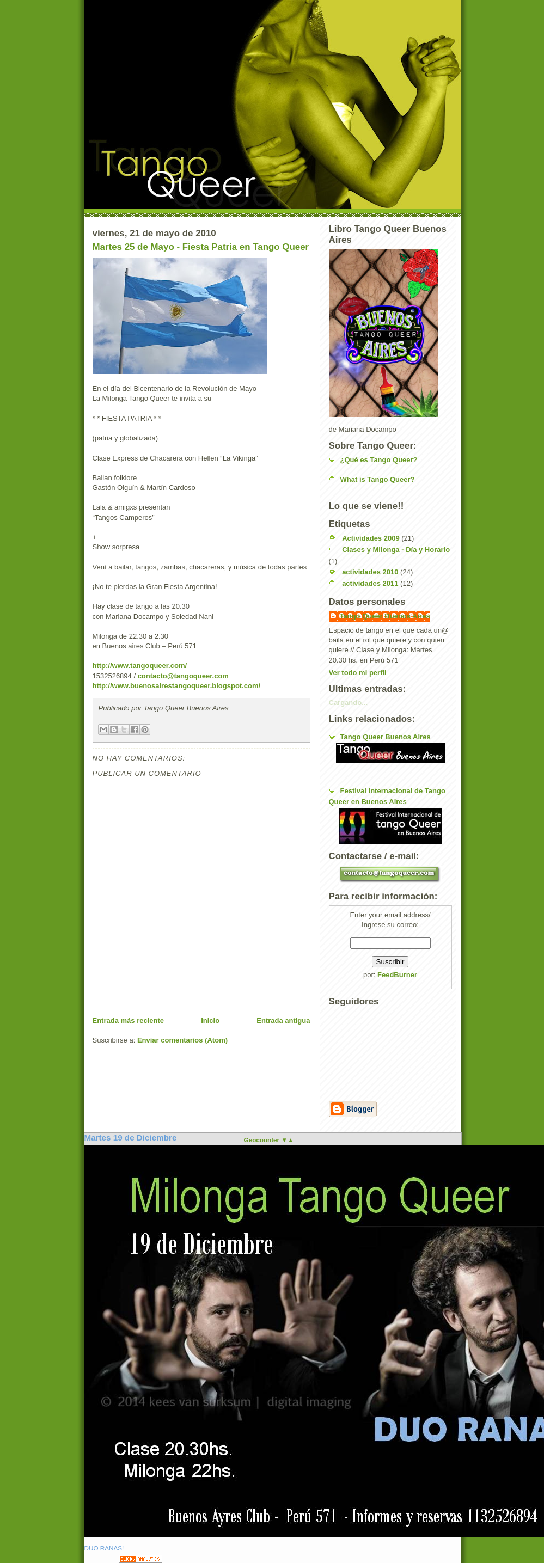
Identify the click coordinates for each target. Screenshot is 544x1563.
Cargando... (348, 702)
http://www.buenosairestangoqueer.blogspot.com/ (177, 686)
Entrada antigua (283, 1020)
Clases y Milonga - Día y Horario (396, 549)
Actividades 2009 (371, 538)
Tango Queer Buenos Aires (385, 616)
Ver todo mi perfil (358, 673)
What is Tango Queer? (377, 479)
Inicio (210, 1020)
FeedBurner (397, 975)
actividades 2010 (370, 572)
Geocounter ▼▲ (269, 1139)
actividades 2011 (370, 583)
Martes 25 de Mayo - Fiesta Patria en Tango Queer (201, 247)
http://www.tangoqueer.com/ (140, 665)
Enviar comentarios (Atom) (182, 1040)
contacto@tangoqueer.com (183, 676)
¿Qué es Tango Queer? (379, 460)
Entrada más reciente (128, 1020)
